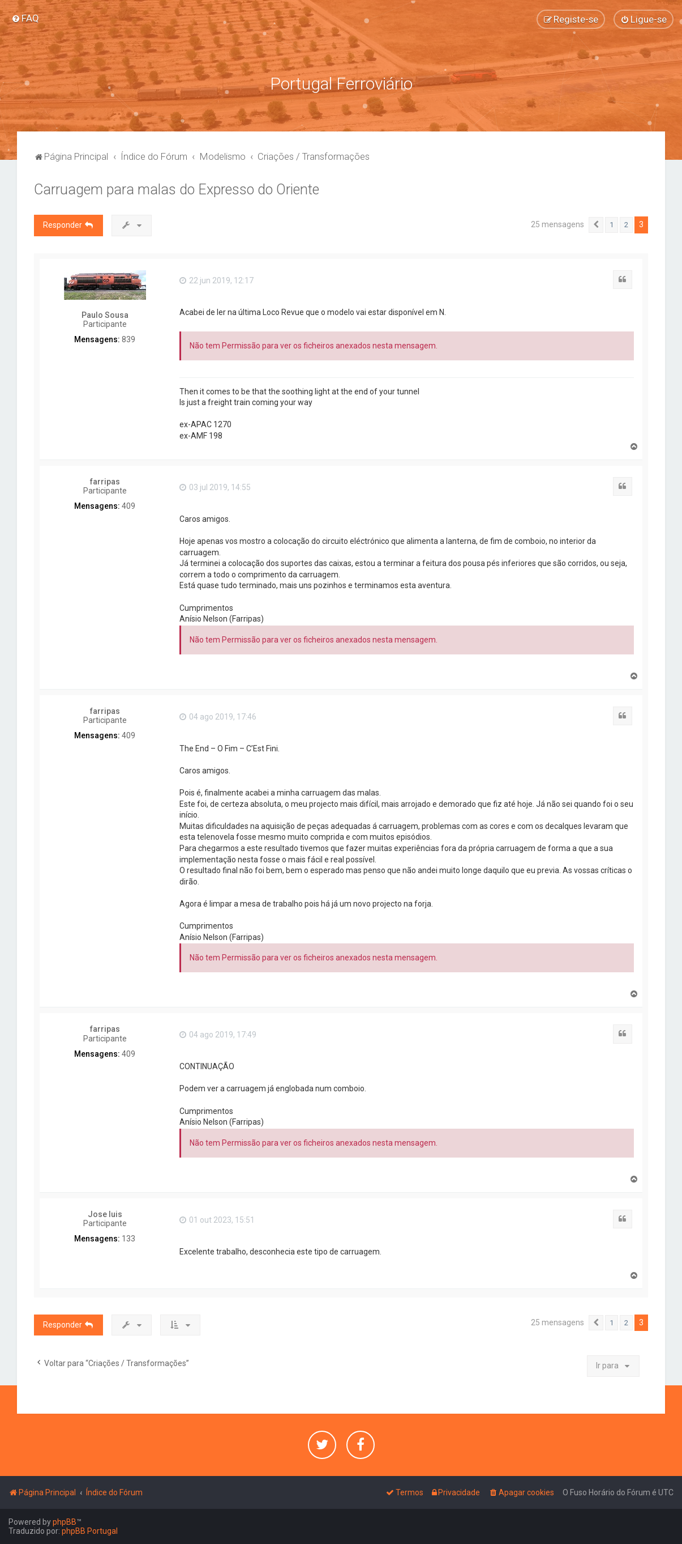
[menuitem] (25, 18)
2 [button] (626, 224)
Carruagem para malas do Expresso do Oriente (176, 189)
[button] (596, 225)
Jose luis (105, 1214)
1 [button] (612, 224)
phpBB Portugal (90, 1531)
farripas (105, 481)
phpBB (64, 1521)
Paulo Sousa (105, 315)
